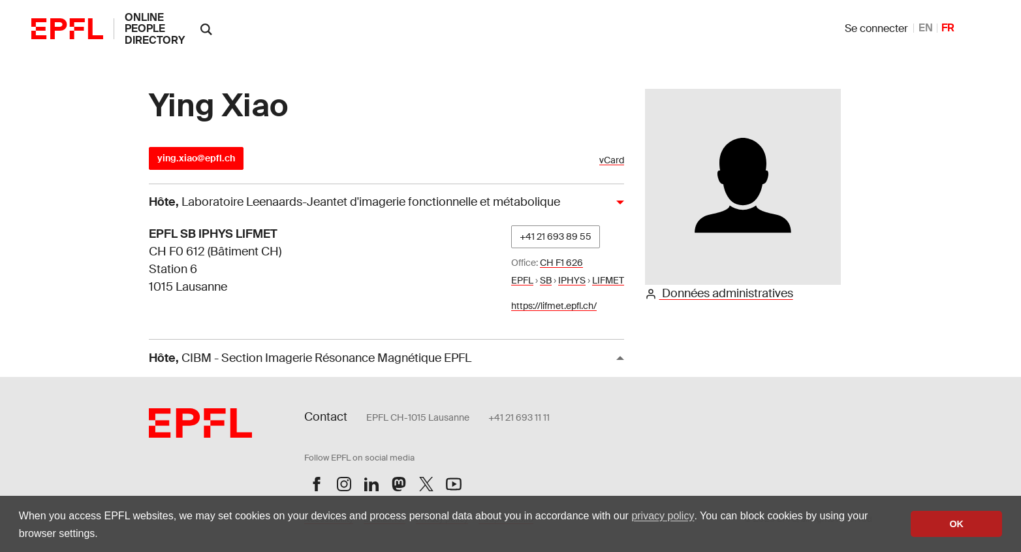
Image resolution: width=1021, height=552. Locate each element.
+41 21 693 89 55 (555, 236)
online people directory (155, 28)
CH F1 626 (561, 262)
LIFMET (608, 280)
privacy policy (662, 515)
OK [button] (956, 524)
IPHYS (572, 280)
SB (546, 280)
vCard (611, 160)
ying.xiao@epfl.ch (196, 158)
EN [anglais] (926, 28)
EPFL (522, 280)
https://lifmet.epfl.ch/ (554, 306)
